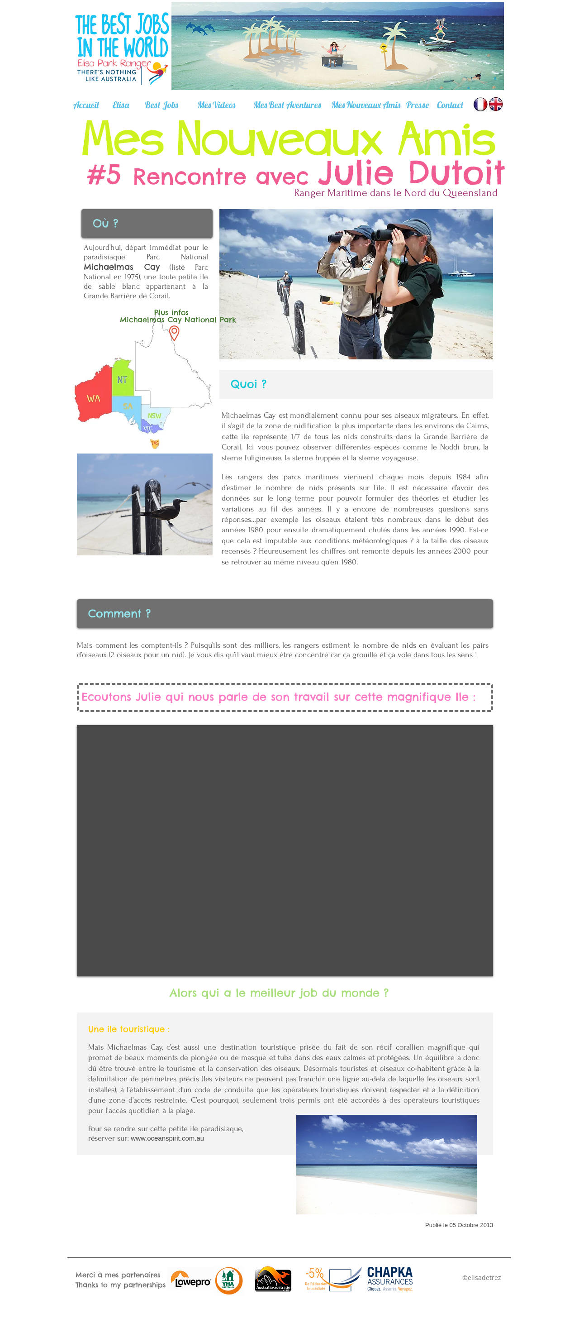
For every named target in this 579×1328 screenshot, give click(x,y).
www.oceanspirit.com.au (167, 1138)
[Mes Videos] (216, 105)
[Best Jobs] (161, 105)
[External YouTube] (285, 850)
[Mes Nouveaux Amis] (365, 105)
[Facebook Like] (200, 1172)
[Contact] (450, 105)
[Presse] (417, 105)
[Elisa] (121, 105)
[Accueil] (86, 105)
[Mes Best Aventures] (286, 105)
